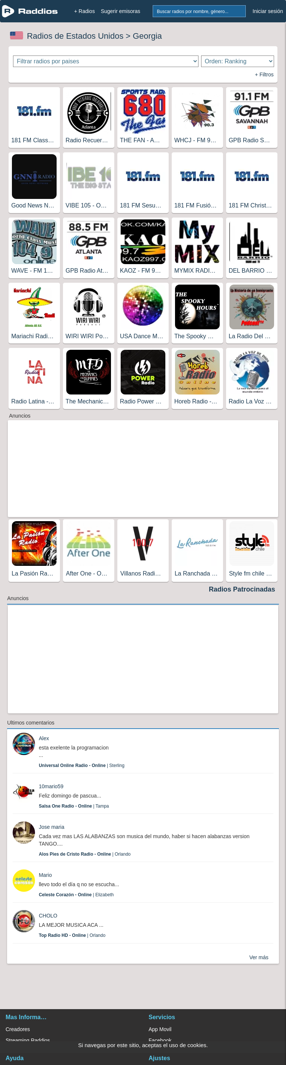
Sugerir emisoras (120, 11)
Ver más (258, 957)
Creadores (18, 1029)
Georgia (147, 36)
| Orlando (85, 854)
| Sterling (81, 765)
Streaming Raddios (28, 1040)
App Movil (160, 1029)
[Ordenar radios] (237, 61)
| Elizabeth (76, 894)
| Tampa (74, 806)
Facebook (160, 1040)
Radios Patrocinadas (242, 589)
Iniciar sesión (267, 11)
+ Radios (84, 11)
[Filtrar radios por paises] (105, 61)
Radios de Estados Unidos (75, 36)
